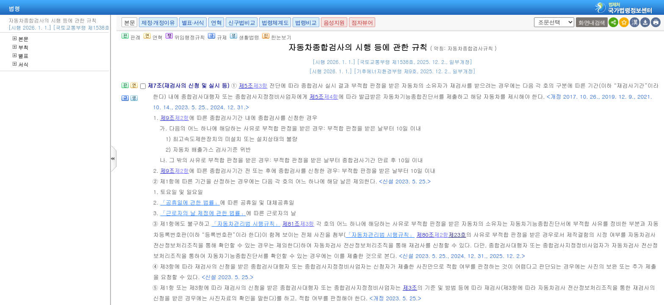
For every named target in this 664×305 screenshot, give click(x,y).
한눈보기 (276, 37)
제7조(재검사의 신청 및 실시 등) (189, 85)
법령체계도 (275, 22)
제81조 (291, 223)
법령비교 (305, 22)
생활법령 (244, 37)
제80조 (425, 234)
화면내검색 (591, 22)
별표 (20, 55)
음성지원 (334, 22)
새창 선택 (532, 17)
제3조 (410, 287)
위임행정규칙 (185, 37)
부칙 (20, 47)
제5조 (246, 85)
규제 (217, 37)
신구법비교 (241, 22)
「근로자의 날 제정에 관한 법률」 (203, 213)
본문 (20, 38)
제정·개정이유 (157, 22)
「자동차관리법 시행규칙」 (245, 223)
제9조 (167, 118)
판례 (131, 37)
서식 (20, 64)
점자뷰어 (362, 22)
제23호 (457, 234)
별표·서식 (193, 22)
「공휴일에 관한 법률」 (190, 202)
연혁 (216, 22)
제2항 (181, 118)
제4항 (331, 96)
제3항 (260, 85)
